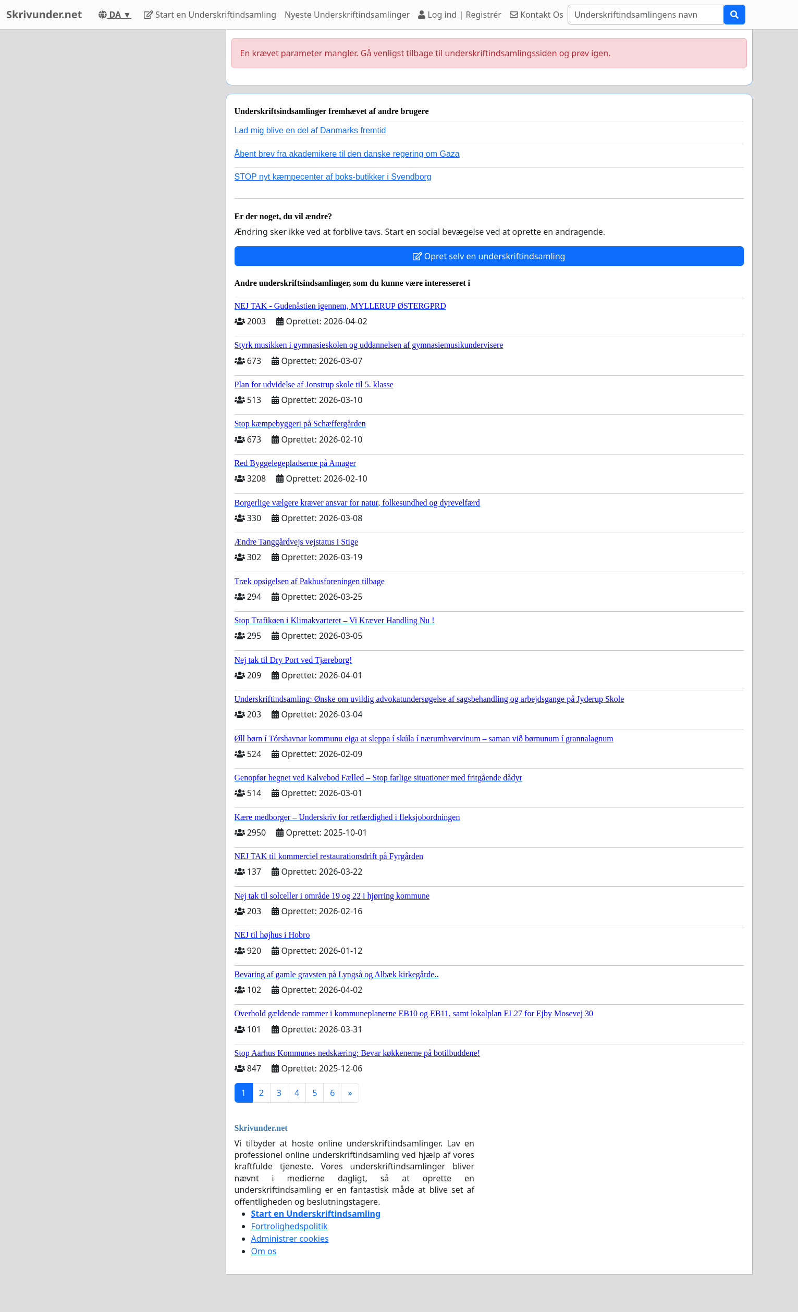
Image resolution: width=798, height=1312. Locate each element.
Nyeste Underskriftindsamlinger (347, 14)
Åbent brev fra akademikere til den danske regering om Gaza (347, 153)
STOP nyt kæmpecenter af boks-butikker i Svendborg (333, 176)
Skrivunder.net (44, 14)
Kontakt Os (536, 14)
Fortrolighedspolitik (289, 1226)
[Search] (646, 14)
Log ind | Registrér (459, 14)
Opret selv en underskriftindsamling (489, 256)
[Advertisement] (124, 186)
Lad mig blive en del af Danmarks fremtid (310, 130)
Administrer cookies (290, 1238)
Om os (264, 1251)
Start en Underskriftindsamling (210, 14)
